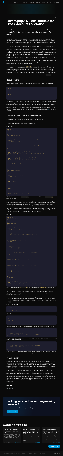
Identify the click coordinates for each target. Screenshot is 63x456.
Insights (49, 2)
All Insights (54, 446)
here (49, 109)
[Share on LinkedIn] (53, 17)
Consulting (31, 2)
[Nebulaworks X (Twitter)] (59, 453)
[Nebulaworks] (7, 2)
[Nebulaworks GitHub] (55, 453)
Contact (57, 2)
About (44, 2)
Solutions (38, 2)
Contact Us (12, 411)
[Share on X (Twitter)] (55, 17)
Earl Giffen (16, 27)
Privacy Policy (38, 453)
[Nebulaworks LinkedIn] (57, 453)
